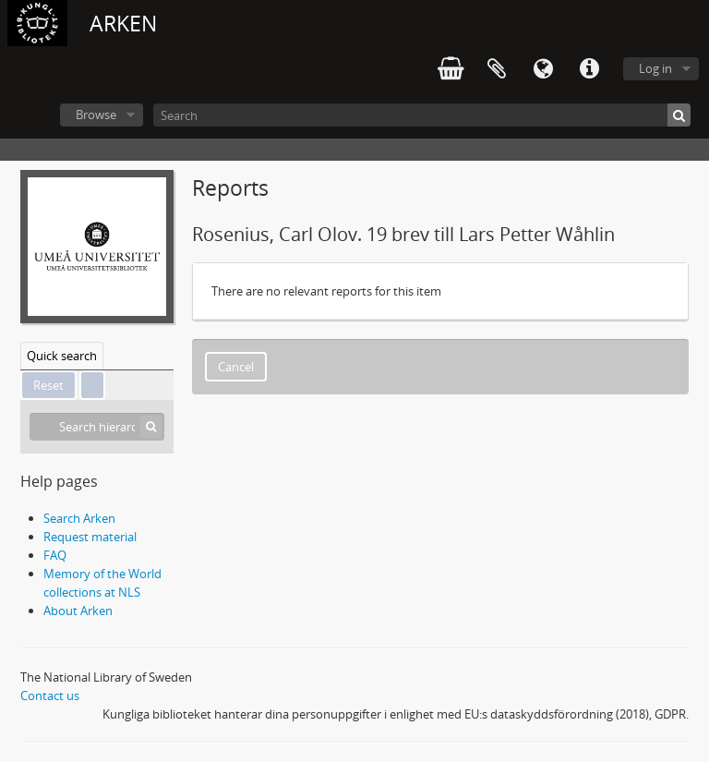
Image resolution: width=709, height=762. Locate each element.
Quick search (62, 355)
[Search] (422, 115)
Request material (90, 536)
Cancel (236, 366)
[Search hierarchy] (97, 427)
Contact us (49, 695)
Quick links (589, 69)
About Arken (78, 610)
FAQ (54, 555)
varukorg (450, 69)
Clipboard (497, 69)
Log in (655, 68)
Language (543, 69)
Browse (96, 114)
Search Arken (79, 518)
